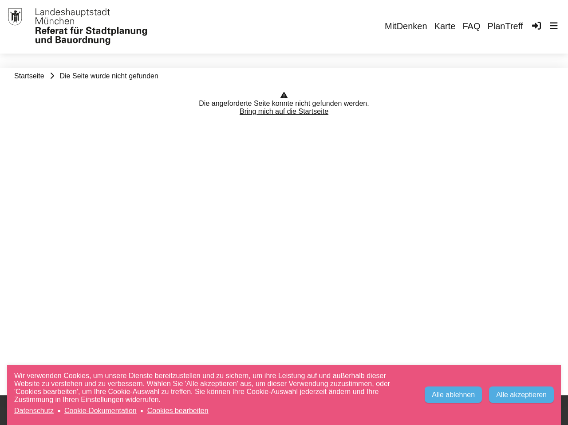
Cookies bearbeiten (178, 410)
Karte (445, 26)
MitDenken (406, 26)
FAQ (471, 26)
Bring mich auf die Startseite (284, 111)
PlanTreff (505, 26)
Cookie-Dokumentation (100, 410)
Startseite (29, 76)
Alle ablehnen (453, 394)
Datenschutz (34, 410)
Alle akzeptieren (521, 394)
